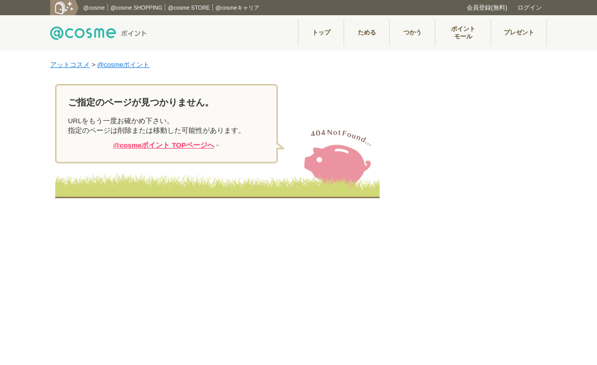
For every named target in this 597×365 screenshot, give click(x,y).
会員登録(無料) (487, 7)
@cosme (94, 8)
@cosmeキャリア (237, 8)
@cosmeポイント (123, 64)
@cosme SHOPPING (136, 8)
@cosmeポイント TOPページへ (163, 145)
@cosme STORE (189, 8)
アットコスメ (70, 64)
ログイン (529, 7)
